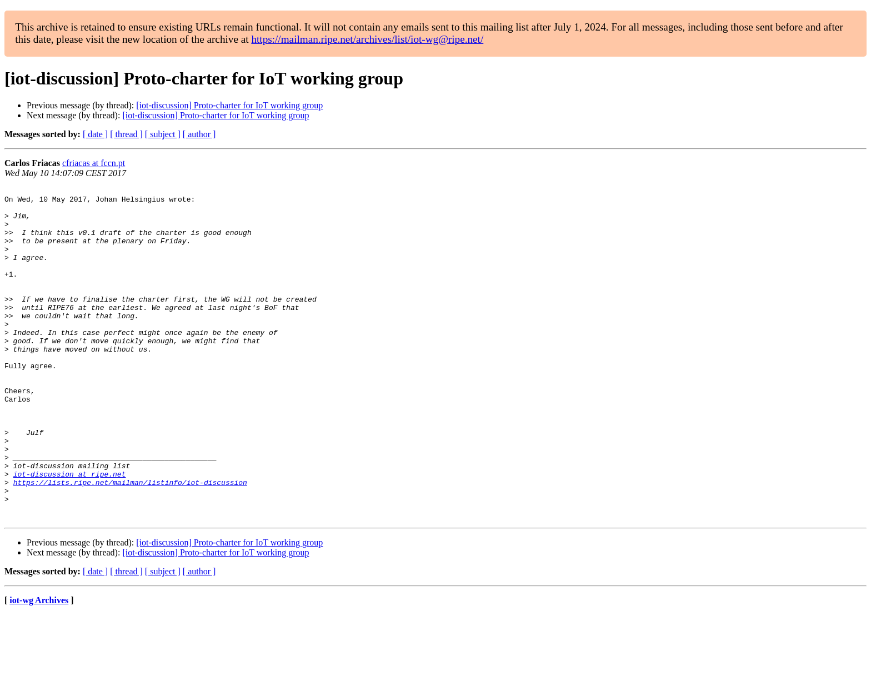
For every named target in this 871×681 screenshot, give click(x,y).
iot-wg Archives (38, 667)
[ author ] (199, 134)
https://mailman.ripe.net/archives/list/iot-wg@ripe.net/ (367, 39)
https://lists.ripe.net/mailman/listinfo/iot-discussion (130, 542)
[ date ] (95, 134)
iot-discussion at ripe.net (69, 532)
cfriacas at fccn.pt (93, 163)
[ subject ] (163, 134)
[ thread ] (126, 134)
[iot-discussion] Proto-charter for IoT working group (229, 105)
